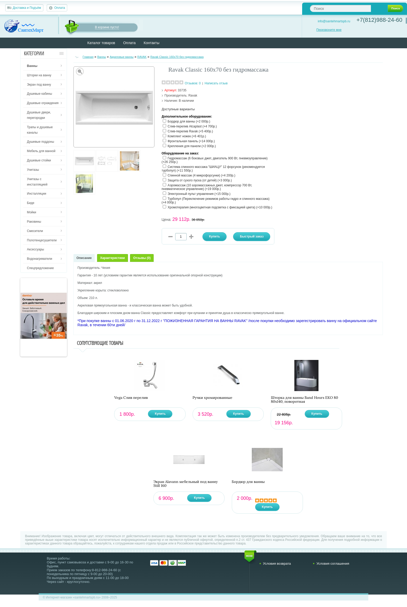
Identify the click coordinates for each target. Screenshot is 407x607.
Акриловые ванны (122, 56)
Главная (88, 56)
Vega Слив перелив (131, 398)
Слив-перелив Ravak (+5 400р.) (190, 131)
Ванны (101, 56)
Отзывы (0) (142, 258)
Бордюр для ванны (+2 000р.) (189, 121)
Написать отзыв (216, 83)
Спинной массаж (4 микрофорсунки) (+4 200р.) (201, 175)
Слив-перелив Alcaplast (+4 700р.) (192, 126)
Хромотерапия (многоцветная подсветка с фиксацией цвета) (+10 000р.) (220, 207)
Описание (84, 258)
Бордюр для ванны (248, 482)
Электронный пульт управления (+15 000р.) (199, 194)
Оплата (59, 8)
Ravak (192, 95)
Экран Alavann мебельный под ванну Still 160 (185, 484)
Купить (160, 413)
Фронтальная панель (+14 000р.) (191, 141)
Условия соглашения (332, 563)
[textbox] (340, 8)
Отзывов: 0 (193, 83)
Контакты (151, 43)
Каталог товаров (101, 43)
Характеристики (112, 258)
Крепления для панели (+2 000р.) (192, 146)
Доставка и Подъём (27, 8)
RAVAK (142, 56)
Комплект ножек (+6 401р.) (187, 136)
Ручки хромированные (212, 398)
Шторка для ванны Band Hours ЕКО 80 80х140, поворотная (304, 400)
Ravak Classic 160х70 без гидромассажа (177, 56)
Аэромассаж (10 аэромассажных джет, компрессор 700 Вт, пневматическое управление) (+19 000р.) (207, 187)
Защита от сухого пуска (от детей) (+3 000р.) (200, 180)
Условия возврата (277, 563)
